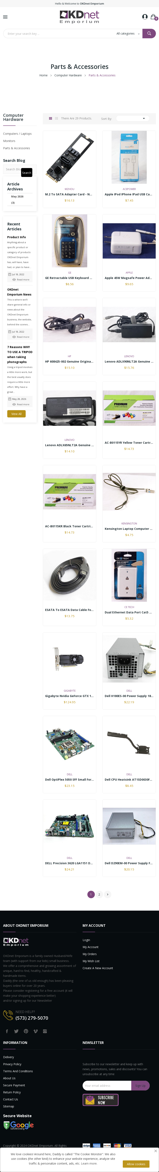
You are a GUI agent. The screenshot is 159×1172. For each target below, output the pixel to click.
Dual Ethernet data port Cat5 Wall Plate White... (129, 612)
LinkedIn (54, 1031)
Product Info (16, 237)
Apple (129, 273)
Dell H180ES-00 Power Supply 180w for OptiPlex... (129, 696)
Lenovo (129, 356)
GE (69, 273)
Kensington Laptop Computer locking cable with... (129, 529)
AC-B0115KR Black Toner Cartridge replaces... (69, 526)
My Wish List (91, 961)
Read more (20, 279)
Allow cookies (136, 1164)
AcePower (129, 189)
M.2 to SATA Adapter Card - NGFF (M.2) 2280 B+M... (69, 194)
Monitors (9, 141)
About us (9, 1078)
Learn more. (89, 1163)
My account (91, 947)
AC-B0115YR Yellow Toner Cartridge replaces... (129, 443)
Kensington (129, 523)
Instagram (45, 1031)
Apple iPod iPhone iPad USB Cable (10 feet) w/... (129, 194)
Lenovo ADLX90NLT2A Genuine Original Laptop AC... (129, 361)
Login (86, 940)
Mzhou (69, 189)
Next (108, 894)
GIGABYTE (70, 691)
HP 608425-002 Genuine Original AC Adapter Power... (69, 361)
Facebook (7, 1031)
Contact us (10, 1099)
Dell (129, 691)
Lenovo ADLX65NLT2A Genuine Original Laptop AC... (69, 445)
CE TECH (129, 607)
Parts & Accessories (16, 148)
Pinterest (26, 1031)
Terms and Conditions (18, 1071)
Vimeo (35, 1031)
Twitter (16, 1031)
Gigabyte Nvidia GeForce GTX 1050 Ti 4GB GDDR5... (69, 696)
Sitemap (8, 1106)
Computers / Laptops (17, 134)
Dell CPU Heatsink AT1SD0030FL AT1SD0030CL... (129, 779)
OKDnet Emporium (40, 1146)
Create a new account (98, 968)
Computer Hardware (13, 117)
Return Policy (12, 1092)
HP (69, 356)
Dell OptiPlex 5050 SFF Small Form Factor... (69, 779)
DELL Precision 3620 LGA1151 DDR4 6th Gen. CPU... (69, 863)
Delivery (8, 1057)
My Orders (90, 954)
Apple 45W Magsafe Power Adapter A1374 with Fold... (129, 278)
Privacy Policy (12, 1064)
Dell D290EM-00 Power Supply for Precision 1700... (129, 863)
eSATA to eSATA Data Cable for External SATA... (69, 610)
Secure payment (14, 1085)
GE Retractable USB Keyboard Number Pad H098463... (69, 278)
